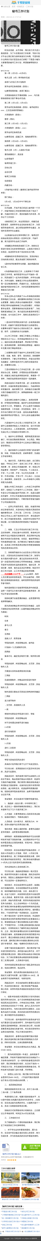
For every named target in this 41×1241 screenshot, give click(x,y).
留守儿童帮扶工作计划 (10, 1228)
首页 (13, 6)
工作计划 (29, 6)
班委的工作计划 (27, 1221)
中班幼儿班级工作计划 (29, 1218)
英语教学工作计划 (28, 1228)
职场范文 (20, 6)
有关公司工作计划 (28, 1211)
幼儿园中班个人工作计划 (30, 1215)
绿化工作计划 (7, 1225)
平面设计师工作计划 (9, 1211)
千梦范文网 (17, 1238)
